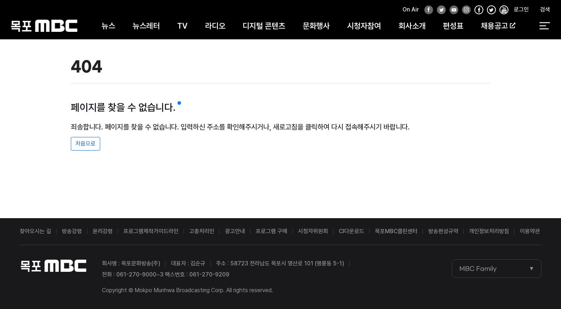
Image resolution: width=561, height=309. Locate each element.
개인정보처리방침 (489, 231)
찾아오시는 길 (35, 231)
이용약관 (530, 231)
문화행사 (316, 25)
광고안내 (235, 231)
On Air (411, 9)
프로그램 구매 (271, 231)
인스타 (464, 10)
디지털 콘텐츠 (264, 25)
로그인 (521, 9)
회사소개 (412, 25)
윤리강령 (103, 231)
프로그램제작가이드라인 (151, 231)
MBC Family (478, 268)
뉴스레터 (146, 25)
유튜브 (451, 10)
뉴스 (108, 25)
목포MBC (44, 26)
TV (182, 25)
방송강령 (72, 231)
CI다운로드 (351, 231)
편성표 (453, 25)
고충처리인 (201, 231)
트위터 (439, 10)
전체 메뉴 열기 (545, 26)
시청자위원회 (313, 231)
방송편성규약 (443, 231)
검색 (545, 9)
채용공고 (498, 25)
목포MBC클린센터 (396, 231)
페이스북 (426, 10)
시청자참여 (364, 25)
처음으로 (85, 143)
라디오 (215, 25)
